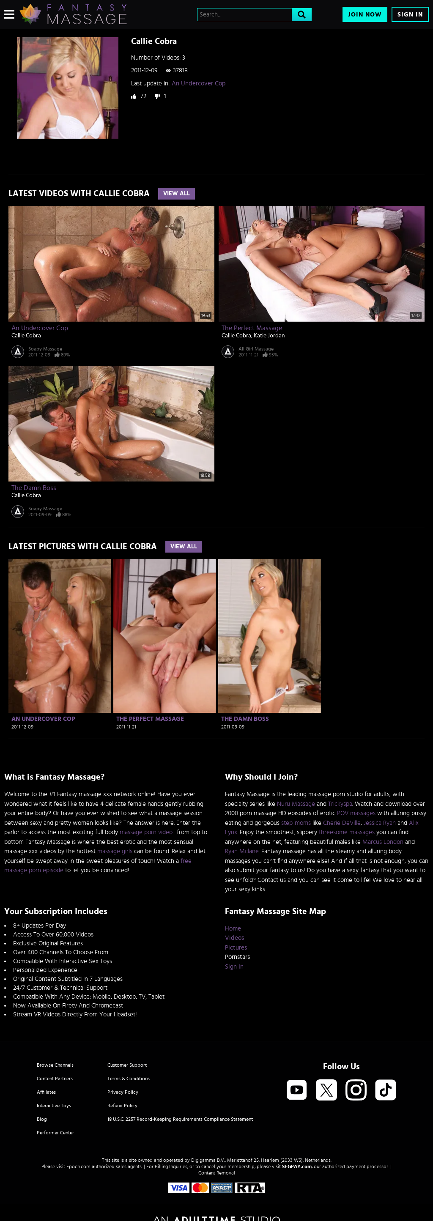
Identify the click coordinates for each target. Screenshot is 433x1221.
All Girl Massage (256, 348)
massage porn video (146, 832)
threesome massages (347, 832)
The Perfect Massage (252, 328)
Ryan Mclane (242, 851)
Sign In (410, 14)
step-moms (296, 823)
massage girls (114, 851)
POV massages (356, 813)
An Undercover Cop (199, 83)
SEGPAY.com (297, 1166)
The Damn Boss (33, 488)
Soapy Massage (45, 348)
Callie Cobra (26, 336)
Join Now (365, 14)
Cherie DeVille (342, 823)
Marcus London (382, 842)
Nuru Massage (296, 804)
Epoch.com (78, 1166)
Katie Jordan (269, 336)
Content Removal (216, 1172)
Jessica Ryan (380, 823)
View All (176, 194)
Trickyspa (340, 804)
